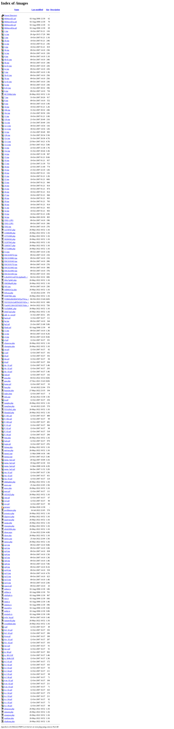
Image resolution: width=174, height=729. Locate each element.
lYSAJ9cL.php (10, 409)
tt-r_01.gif (8, 690)
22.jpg (6, 179)
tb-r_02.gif (8, 643)
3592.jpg (7, 227)
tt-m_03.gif (8, 687)
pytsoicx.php (9, 513)
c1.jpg (6, 331)
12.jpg (6, 132)
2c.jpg (6, 44)
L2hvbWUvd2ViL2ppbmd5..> (16, 277)
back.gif (7, 318)
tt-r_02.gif (8, 693)
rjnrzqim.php (9, 526)
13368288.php (9, 233)
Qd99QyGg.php (10, 290)
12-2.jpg (7, 129)
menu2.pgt (8, 457)
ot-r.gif (7, 504)
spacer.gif (8, 586)
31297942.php (9, 242)
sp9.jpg (7, 567)
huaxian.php (9, 390)
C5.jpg (6, 252)
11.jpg (6, 116)
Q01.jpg (7, 286)
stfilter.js (7, 592)
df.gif (6, 356)
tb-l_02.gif (8, 633)
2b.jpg (6, 41)
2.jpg (6, 37)
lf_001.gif (8, 416)
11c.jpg (7, 123)
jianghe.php (8, 403)
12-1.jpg (7, 126)
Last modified (37, 10)
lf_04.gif (7, 435)
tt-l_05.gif (8, 674)
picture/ (7, 507)
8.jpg (6, 101)
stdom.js (7, 589)
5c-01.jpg (8, 82)
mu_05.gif (8, 479)
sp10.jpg (7, 570)
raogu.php (8, 523)
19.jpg (6, 170)
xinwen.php (8, 712)
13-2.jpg (7, 145)
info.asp (7, 397)
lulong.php (8, 447)
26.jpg (6, 192)
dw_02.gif (8, 368)
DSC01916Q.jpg (10, 261)
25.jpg (6, 189)
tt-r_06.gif (8, 706)
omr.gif (7, 498)
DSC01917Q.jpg (10, 264)
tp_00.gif (7, 652)
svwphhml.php (10, 624)
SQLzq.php (8, 293)
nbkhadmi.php (9, 482)
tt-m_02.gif (8, 684)
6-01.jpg (7, 88)
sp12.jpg (7, 576)
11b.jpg (7, 119)
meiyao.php (8, 450)
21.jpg (6, 176)
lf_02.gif (7, 428)
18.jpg (6, 167)
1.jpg (6, 31)
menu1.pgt (8, 454)
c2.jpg (6, 334)
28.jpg (6, 198)
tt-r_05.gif (8, 702)
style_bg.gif (8, 617)
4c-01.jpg (8, 66)
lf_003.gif (8, 422)
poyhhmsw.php (10, 510)
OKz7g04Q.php (10, 280)
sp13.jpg (7, 580)
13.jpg (6, 148)
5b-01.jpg (8, 75)
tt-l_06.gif (8, 677)
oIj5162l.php (9, 494)
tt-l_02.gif (8, 665)
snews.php (8, 542)
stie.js (6, 598)
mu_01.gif (8, 472)
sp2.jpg (7, 548)
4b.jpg (6, 63)
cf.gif (6, 340)
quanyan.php (9, 520)
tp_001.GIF (8, 655)
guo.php (7, 381)
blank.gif (7, 327)
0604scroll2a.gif (10, 28)
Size (47, 10)
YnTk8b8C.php (10, 309)
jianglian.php (9, 406)
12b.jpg (7, 135)
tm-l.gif (7, 646)
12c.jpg (7, 138)
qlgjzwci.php (9, 517)
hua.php (7, 387)
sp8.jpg (7, 564)
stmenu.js (8, 605)
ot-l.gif (7, 501)
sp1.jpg (7, 545)
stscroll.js (8, 608)
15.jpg (6, 157)
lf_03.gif (7, 431)
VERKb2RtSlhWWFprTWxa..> (16, 299)
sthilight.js (8, 595)
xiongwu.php (9, 715)
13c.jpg (7, 151)
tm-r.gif (7, 649)
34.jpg (6, 217)
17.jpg (6, 164)
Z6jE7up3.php (9, 312)
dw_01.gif (8, 365)
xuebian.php (9, 718)
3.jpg (6, 47)
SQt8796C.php (10, 296)
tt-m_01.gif (8, 680)
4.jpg (6, 56)
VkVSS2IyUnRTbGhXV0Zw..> (16, 302)
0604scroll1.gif (10, 19)
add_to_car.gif (9, 315)
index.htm (8, 394)
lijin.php (7, 438)
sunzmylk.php (9, 621)
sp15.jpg (7, 583)
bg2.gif (7, 324)
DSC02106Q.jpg (10, 268)
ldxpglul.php (9, 413)
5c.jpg (6, 85)
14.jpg (6, 154)
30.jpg (6, 205)
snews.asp (8, 539)
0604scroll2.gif (10, 25)
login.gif (7, 444)
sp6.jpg (7, 561)
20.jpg (6, 173)
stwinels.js (8, 614)
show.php (8, 535)
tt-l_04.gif (8, 671)
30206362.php (9, 239)
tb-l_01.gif (8, 630)
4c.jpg (6, 69)
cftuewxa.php (9, 343)
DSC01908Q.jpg (10, 258)
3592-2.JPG (8, 223)
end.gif (7, 375)
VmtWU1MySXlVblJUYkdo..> (16, 305)
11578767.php (9, 230)
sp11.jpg (7, 573)
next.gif (7, 491)
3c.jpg (6, 53)
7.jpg (6, 97)
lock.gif (7, 441)
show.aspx (8, 532)
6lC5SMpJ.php (10, 94)
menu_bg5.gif (9, 469)
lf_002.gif (8, 419)
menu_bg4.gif (9, 466)
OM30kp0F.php (10, 283)
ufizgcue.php (9, 709)
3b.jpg (6, 50)
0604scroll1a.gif (10, 22)
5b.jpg (6, 78)
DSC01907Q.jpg (10, 255)
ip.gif (6, 400)
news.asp (7, 485)
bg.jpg (6, 321)
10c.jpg (7, 113)
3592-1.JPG (8, 220)
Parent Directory (10, 15)
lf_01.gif (7, 425)
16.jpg (6, 160)
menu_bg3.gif (9, 463)
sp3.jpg (7, 551)
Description (55, 10)
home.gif (7, 384)
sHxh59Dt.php (10, 529)
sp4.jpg (7, 554)
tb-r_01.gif (8, 639)
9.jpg (6, 104)
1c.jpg (6, 34)
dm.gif (6, 359)
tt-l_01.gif (8, 662)
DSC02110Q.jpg (10, 274)
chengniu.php (9, 346)
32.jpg (6, 211)
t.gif (5, 627)
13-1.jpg (7, 141)
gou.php (7, 378)
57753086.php (9, 249)
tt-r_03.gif (8, 696)
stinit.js (7, 602)
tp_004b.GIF (9, 658)
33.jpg (6, 214)
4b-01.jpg (8, 60)
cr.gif (6, 353)
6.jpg (6, 91)
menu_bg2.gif (9, 460)
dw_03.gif (8, 372)
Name (16, 10)
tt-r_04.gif (8, 699)
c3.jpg (6, 337)
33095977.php (9, 245)
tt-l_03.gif (8, 668)
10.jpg (6, 107)
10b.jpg (7, 110)
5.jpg (6, 72)
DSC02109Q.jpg (10, 271)
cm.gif (6, 349)
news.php (8, 488)
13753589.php (9, 236)
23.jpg (6, 182)
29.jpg (6, 201)
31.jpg (6, 208)
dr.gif (6, 362)
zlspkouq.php (9, 721)
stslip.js (7, 611)
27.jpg (6, 195)
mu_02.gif (8, 476)
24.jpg (6, 186)
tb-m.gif (7, 636)
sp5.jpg (7, 558)
